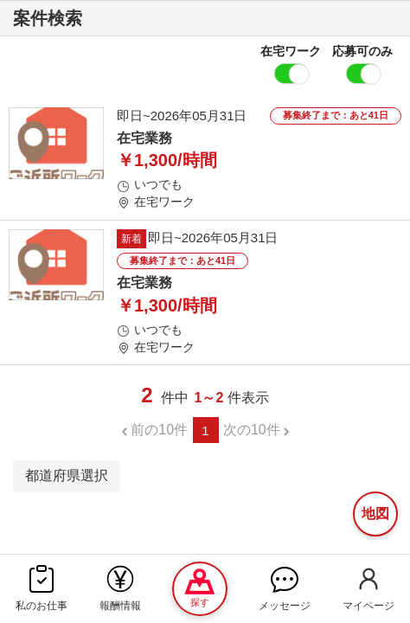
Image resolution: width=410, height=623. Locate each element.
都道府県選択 (66, 475)
